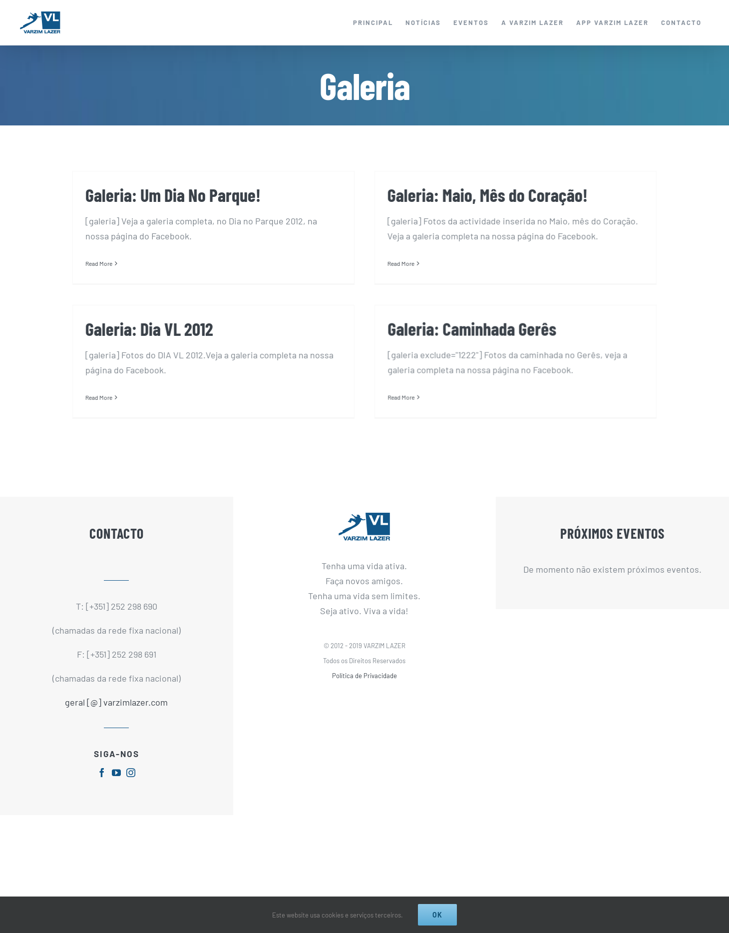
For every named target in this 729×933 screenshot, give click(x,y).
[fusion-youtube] (116, 790)
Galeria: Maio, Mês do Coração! (480, 194)
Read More (98, 263)
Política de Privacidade (364, 693)
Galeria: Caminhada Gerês (448, 332)
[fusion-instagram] (130, 790)
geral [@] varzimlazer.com (116, 719)
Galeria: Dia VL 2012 (180, 318)
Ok (437, 915)
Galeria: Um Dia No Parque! (173, 194)
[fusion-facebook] (101, 790)
